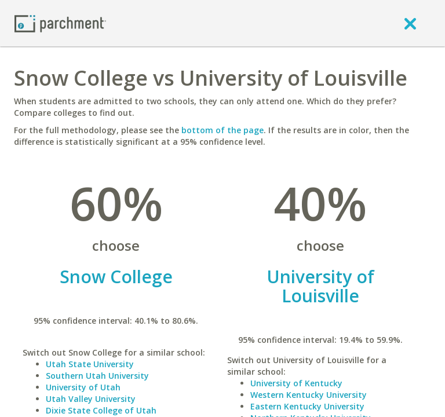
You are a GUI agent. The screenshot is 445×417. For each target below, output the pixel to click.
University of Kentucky (296, 383)
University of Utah (83, 387)
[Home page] (60, 22)
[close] (410, 23)
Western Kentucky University (308, 394)
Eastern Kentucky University (307, 406)
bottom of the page (222, 130)
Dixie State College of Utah (101, 410)
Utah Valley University (91, 398)
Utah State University (90, 364)
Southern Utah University (97, 375)
